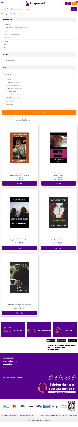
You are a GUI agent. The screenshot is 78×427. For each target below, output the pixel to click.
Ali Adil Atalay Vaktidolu (12, 89)
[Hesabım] (68, 3)
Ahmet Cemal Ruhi (10, 95)
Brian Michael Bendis (11, 85)
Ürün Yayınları (9, 61)
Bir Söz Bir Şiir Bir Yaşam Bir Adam (19, 304)
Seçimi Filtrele (39, 112)
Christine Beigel (9, 92)
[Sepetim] (74, 3)
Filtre (7, 120)
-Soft (26, 420)
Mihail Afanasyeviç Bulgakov (13, 98)
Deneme (7, 38)
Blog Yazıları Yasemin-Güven (19, 240)
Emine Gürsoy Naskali (11, 82)
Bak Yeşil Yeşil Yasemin (58, 240)
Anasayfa (4, 14)
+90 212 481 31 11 (62, 389)
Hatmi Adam (58, 175)
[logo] (35, 3)
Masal (6, 31)
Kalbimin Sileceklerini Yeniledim (19, 175)
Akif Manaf (8, 101)
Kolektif (7, 79)
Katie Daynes (8, 104)
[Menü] (2, 3)
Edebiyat (6, 24)
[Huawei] (72, 341)
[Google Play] (61, 341)
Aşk (5, 48)
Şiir (5, 44)
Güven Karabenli (20, 179)
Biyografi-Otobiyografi (12, 34)
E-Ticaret (32, 420)
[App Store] (51, 341)
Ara (74, 9)
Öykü (6, 41)
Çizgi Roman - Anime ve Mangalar (16, 27)
